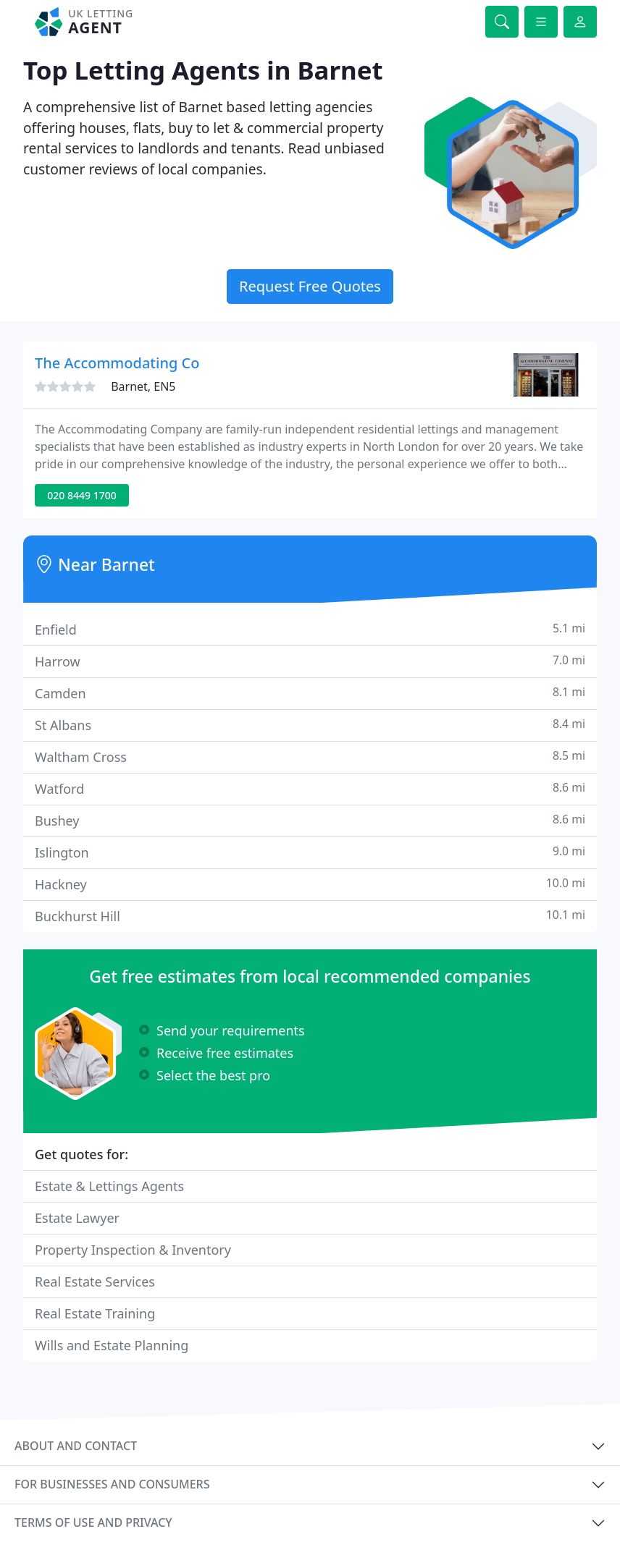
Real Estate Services (95, 1281)
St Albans (310, 725)
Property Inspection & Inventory (133, 1249)
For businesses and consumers (111, 1484)
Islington (310, 852)
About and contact (75, 1446)
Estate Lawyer (77, 1218)
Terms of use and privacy (93, 1522)
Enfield (310, 629)
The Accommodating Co (117, 363)
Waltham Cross (310, 756)
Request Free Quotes (310, 286)
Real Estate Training (95, 1313)
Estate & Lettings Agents (109, 1186)
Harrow (310, 661)
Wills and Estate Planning (111, 1345)
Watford (310, 788)
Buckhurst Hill (310, 916)
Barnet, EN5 (143, 386)
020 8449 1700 (81, 495)
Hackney (310, 884)
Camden (310, 693)
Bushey (310, 820)
